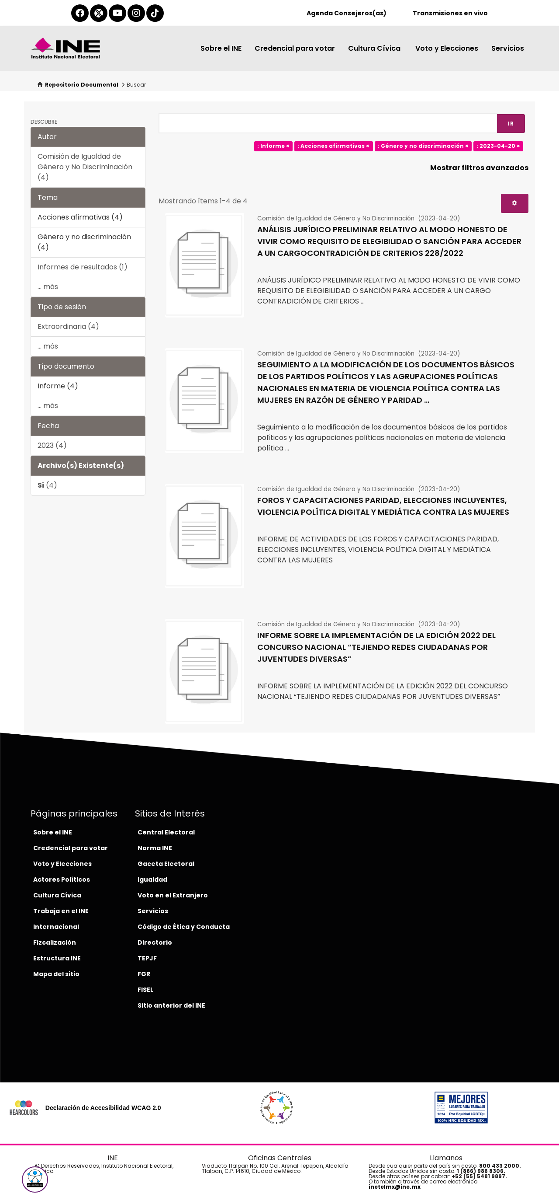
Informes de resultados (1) (83, 267)
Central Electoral (166, 832)
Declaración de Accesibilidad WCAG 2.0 (103, 1107)
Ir (511, 123)
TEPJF (147, 958)
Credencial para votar (295, 48)
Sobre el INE (221, 48)
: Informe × (273, 146)
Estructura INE (57, 958)
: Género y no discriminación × (423, 146)
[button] (35, 1179)
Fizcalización (54, 942)
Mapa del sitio (56, 974)
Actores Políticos (61, 879)
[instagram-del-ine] (136, 13)
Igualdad (152, 879)
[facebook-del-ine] (80, 13)
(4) (47, 485)
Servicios (507, 48)
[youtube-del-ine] (117, 13)
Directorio (155, 942)
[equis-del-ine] (98, 13)
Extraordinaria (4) (68, 326)
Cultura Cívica (375, 48)
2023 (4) (52, 445)
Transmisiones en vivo (450, 13)
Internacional (56, 926)
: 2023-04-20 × (498, 146)
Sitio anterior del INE (171, 1005)
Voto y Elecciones (446, 48)
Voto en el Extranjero (173, 895)
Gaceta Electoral (166, 863)
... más (48, 287)
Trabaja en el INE (61, 911)
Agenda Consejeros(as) (346, 13)
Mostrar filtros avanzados (479, 168)
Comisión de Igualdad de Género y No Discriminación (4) (85, 166)
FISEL (145, 989)
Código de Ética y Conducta (184, 926)
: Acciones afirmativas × (333, 146)
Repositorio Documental (81, 84)
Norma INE (155, 848)
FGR (144, 974)
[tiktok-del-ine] (155, 13)
